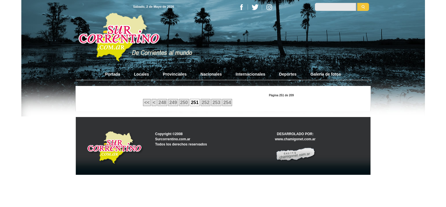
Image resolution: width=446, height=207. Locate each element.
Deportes (288, 74)
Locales (141, 74)
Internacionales (250, 74)
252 (206, 102)
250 (184, 102)
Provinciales (175, 74)
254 (227, 102)
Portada (116, 73)
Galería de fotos (325, 74)
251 (195, 102)
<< (147, 102)
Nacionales (211, 74)
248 (162, 102)
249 (173, 102)
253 (216, 102)
